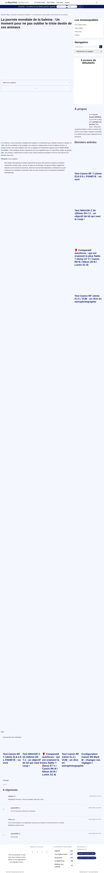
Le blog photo (11, 2)
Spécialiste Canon (23, 2)
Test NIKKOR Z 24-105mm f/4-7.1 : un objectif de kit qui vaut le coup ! (32, 760)
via (2, 732)
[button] (96, 2)
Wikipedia (4, 159)
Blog (8, 14)
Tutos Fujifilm (51, 2)
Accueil (3, 14)
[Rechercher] (100, 46)
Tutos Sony (59, 2)
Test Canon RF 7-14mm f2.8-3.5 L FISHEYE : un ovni (88, 176)
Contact (67, 2)
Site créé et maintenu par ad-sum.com (15, 872)
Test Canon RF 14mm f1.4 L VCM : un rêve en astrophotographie (88, 298)
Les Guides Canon (39, 2)
